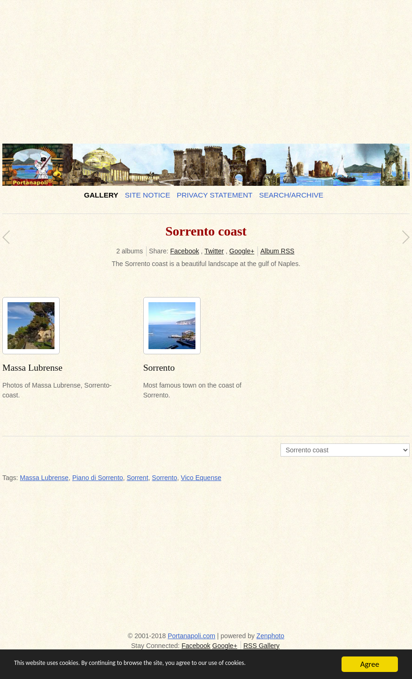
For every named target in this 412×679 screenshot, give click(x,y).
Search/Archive (291, 195)
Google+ (241, 251)
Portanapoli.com (191, 636)
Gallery (101, 195)
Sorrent (137, 477)
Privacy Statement (214, 195)
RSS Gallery (261, 645)
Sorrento (164, 477)
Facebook (184, 251)
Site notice (148, 195)
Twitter (214, 251)
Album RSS (277, 251)
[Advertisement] (203, 68)
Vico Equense (201, 477)
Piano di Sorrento (97, 477)
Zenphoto (270, 636)
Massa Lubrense (44, 477)
